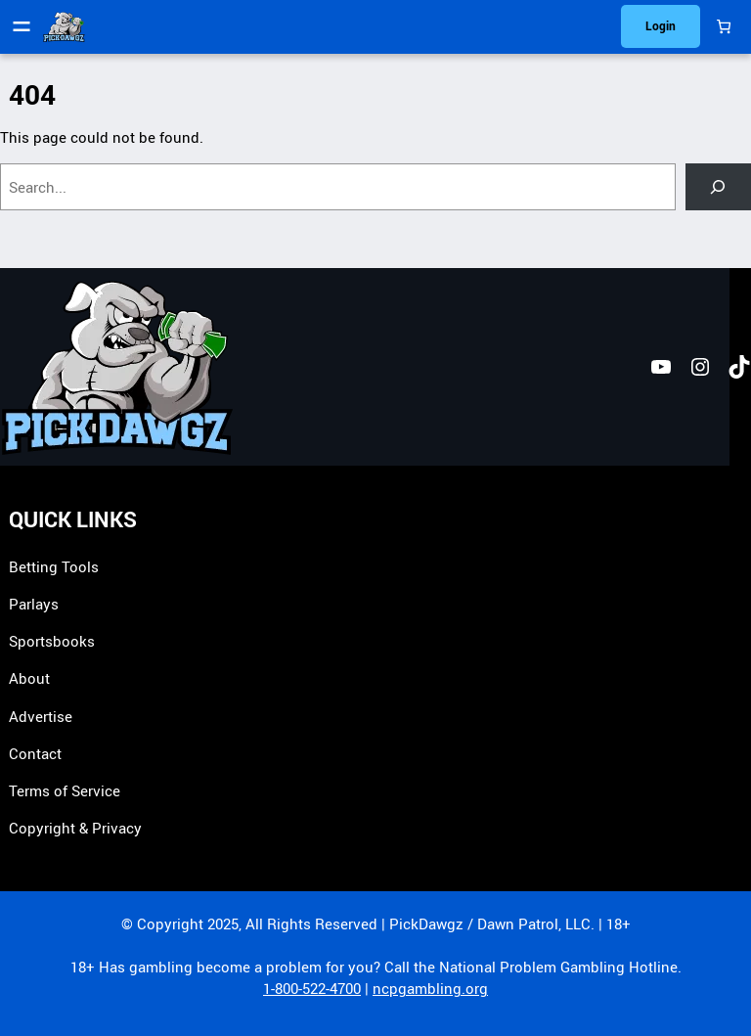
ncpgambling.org (430, 988)
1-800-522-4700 (312, 988)
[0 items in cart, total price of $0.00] (723, 27)
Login (660, 26)
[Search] (718, 186)
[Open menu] (21, 26)
